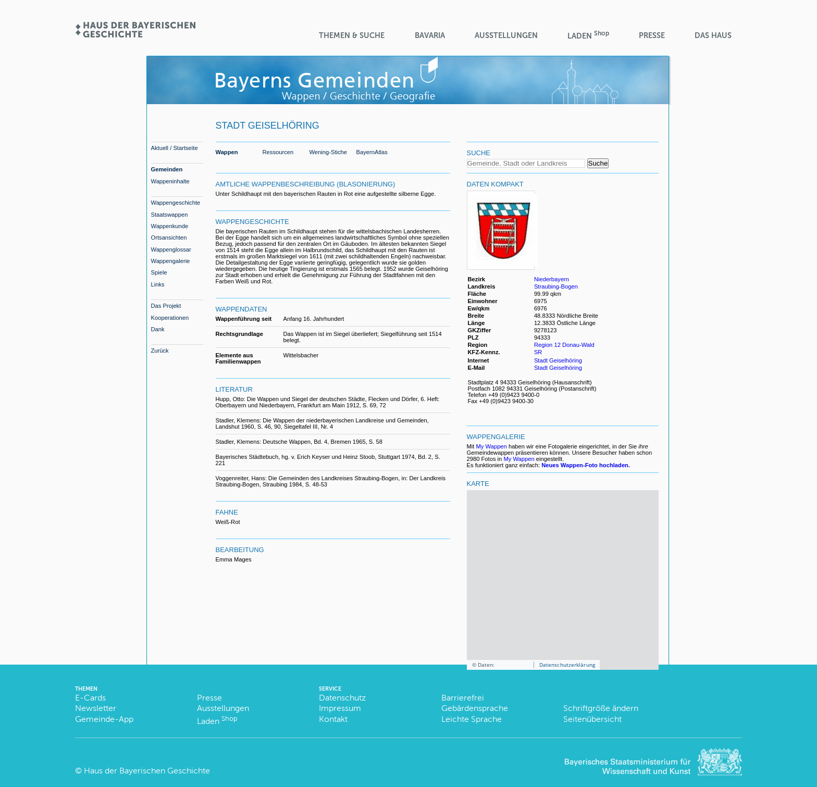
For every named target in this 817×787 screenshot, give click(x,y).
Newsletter (95, 708)
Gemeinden (167, 169)
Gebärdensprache (474, 708)
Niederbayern (551, 279)
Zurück (160, 350)
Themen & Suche (352, 35)
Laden (588, 35)
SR (538, 352)
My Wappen (491, 446)
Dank (158, 329)
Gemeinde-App (104, 719)
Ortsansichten (169, 237)
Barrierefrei (462, 697)
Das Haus (713, 35)
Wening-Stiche (329, 152)
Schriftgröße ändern (600, 708)
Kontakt (333, 719)
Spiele (159, 272)
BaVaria (430, 35)
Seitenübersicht (592, 719)
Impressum (340, 708)
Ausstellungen (506, 35)
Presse (652, 35)
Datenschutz (342, 697)
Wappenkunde (170, 226)
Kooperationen (170, 318)
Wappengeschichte (176, 202)
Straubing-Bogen (556, 286)
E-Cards (90, 697)
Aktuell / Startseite (174, 148)
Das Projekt (166, 306)
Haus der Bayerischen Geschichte (147, 770)
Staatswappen (169, 214)
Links (158, 284)
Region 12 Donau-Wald (564, 345)
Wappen (227, 152)
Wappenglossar (171, 249)
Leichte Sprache (471, 719)
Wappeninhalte (170, 181)
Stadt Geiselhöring (558, 360)
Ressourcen (278, 152)
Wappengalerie (170, 261)
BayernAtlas (372, 152)
